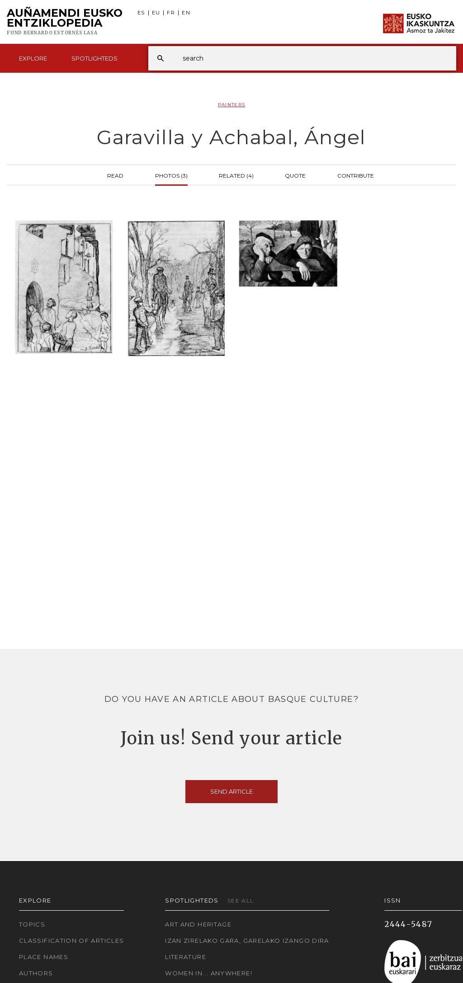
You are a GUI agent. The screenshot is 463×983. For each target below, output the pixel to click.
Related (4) (236, 175)
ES (141, 12)
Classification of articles (71, 940)
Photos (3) (171, 175)
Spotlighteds (94, 58)
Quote (295, 175)
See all (240, 900)
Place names (43, 956)
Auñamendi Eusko (65, 22)
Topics (32, 924)
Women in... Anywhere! (208, 973)
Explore (33, 58)
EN (186, 12)
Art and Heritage (198, 924)
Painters (232, 105)
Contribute (355, 175)
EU (156, 12)
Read (115, 175)
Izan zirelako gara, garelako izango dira (247, 940)
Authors (36, 973)
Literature (185, 956)
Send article (231, 791)
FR (171, 12)
